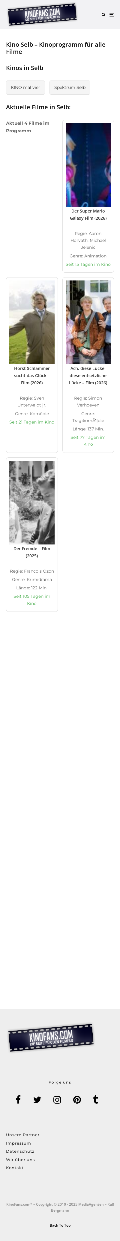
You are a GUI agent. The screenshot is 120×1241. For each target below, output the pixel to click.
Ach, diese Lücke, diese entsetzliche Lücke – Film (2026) (88, 375)
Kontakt (15, 1167)
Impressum (18, 1143)
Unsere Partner (23, 1134)
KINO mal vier (25, 87)
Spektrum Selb (70, 87)
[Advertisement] (60, 698)
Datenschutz (20, 1151)
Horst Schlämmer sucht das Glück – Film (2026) (32, 375)
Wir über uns (20, 1159)
